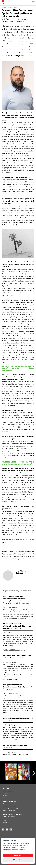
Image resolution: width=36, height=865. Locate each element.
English (5, 795)
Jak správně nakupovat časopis (10, 806)
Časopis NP (6, 788)
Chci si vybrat (6, 851)
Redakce (5, 825)
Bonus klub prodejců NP (9, 810)
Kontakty (5, 822)
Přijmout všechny (18, 855)
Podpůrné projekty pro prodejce (11, 808)
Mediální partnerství (8, 791)
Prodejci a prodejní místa (10, 801)
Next (33, 779)
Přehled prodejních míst (9, 803)
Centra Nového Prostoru (9, 816)
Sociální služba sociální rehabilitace (12, 814)
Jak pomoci (5, 793)
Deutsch (5, 797)
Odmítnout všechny (18, 859)
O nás (4, 820)
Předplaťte (5, 551)
